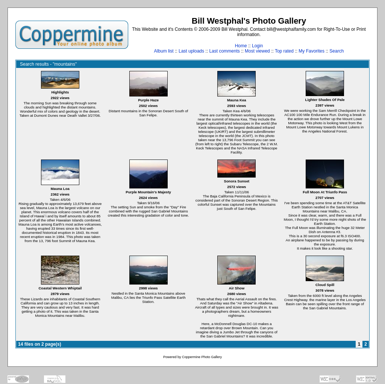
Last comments (224, 51)
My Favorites (311, 51)
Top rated (284, 51)
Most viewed (257, 51)
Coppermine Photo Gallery (202, 357)
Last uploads (191, 51)
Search (336, 51)
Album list (164, 51)
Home (241, 45)
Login (257, 45)
